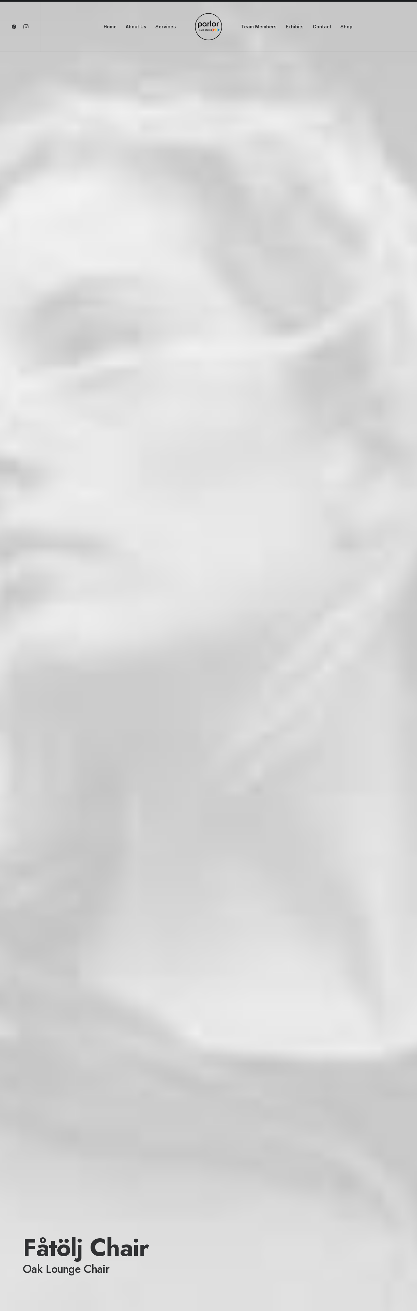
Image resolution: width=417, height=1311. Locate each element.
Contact (322, 26)
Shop (346, 26)
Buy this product (53, 1221)
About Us (136, 26)
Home (110, 26)
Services (165, 26)
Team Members (259, 26)
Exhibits (295, 26)
